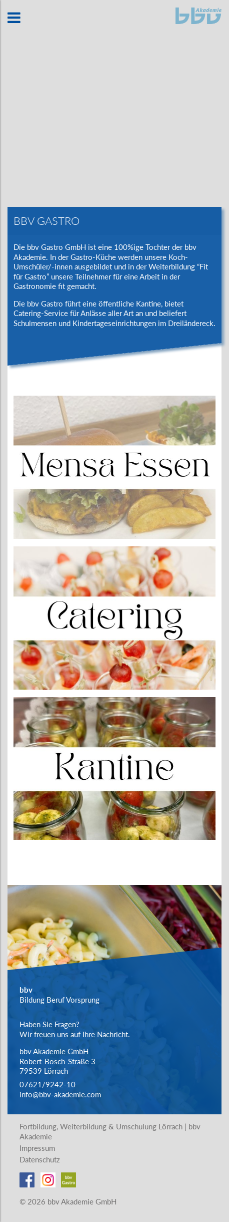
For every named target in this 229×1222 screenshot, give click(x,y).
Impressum (37, 1147)
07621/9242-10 (48, 1084)
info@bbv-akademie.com (60, 1094)
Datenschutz (40, 1159)
